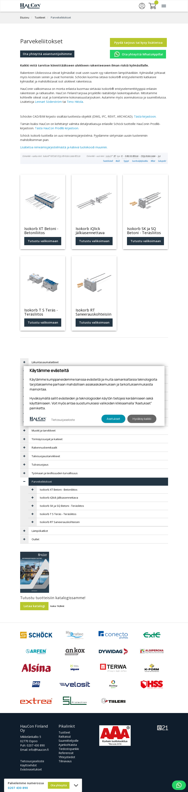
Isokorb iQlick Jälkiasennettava (59, 497)
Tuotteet (40, 17)
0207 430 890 (36, 745)
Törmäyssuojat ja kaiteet (47, 439)
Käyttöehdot (28, 765)
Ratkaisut (65, 736)
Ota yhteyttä (59, 785)
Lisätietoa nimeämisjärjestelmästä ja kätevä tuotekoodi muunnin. (63, 147)
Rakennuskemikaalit (44, 447)
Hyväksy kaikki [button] (142, 419)
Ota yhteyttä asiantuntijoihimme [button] (47, 54)
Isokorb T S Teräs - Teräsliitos (58, 514)
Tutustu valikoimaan (43, 241)
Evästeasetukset (31, 769)
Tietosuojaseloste (32, 761)
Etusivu (24, 17)
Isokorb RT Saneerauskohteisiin (60, 522)
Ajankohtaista (68, 745)
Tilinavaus (65, 761)
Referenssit (66, 753)
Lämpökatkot (40, 531)
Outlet (35, 539)
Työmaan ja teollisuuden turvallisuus (55, 473)
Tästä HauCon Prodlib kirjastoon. (57, 128)
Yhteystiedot (67, 757)
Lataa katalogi (34, 606)
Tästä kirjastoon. (145, 116)
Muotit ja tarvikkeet (43, 430)
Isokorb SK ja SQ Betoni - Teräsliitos (62, 506)
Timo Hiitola (75, 102)
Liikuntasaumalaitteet (45, 362)
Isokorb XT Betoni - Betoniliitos (58, 489)
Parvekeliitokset (61, 17)
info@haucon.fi (39, 750)
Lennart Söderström (48, 102)
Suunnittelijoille (68, 741)
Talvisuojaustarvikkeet (46, 456)
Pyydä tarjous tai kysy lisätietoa (138, 42)
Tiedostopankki (69, 749)
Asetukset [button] (113, 419)
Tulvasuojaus (40, 464)
